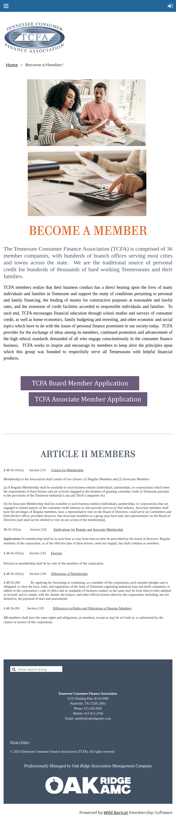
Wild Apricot (116, 812)
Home (12, 64)
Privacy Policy (20, 742)
